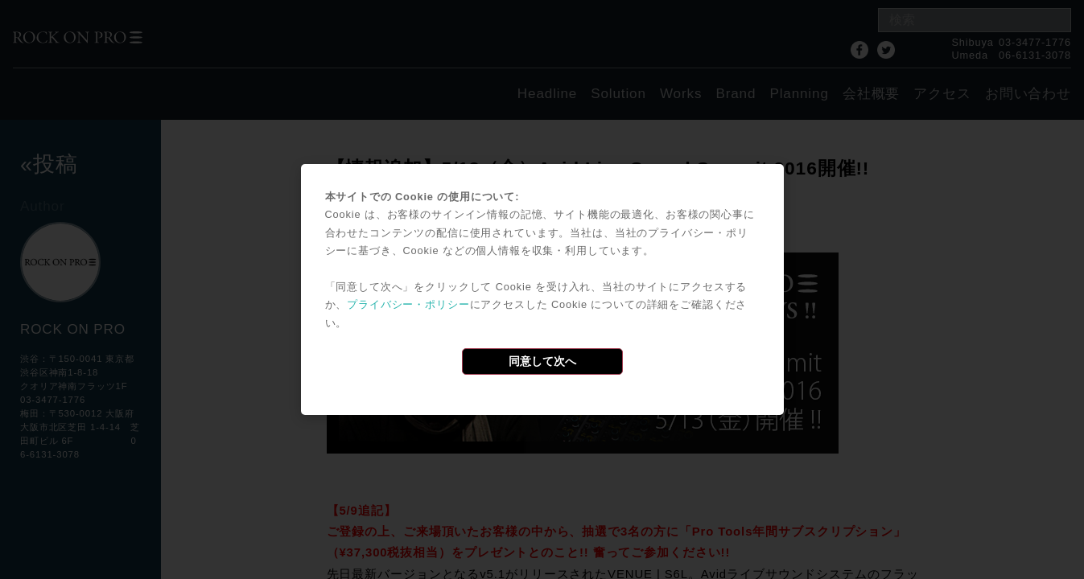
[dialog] (542, 289)
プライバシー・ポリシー (408, 304)
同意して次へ (542, 361)
